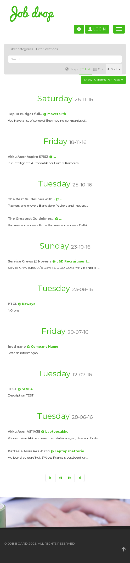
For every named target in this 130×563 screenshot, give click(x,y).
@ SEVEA (25, 389)
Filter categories (21, 49)
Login (97, 29)
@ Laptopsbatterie (67, 451)
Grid (98, 69)
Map (71, 69)
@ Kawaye (27, 304)
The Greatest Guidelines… (31, 219)
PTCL (13, 304)
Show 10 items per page (103, 80)
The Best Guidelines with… (32, 199)
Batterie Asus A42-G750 (29, 451)
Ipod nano (17, 346)
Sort (114, 69)
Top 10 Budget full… (25, 114)
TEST (13, 389)
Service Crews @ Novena (30, 261)
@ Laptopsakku (55, 431)
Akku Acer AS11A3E (24, 431)
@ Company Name (42, 346)
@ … (52, 157)
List (85, 69)
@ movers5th (54, 114)
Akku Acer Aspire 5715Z (28, 157)
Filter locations (47, 49)
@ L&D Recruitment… (70, 261)
